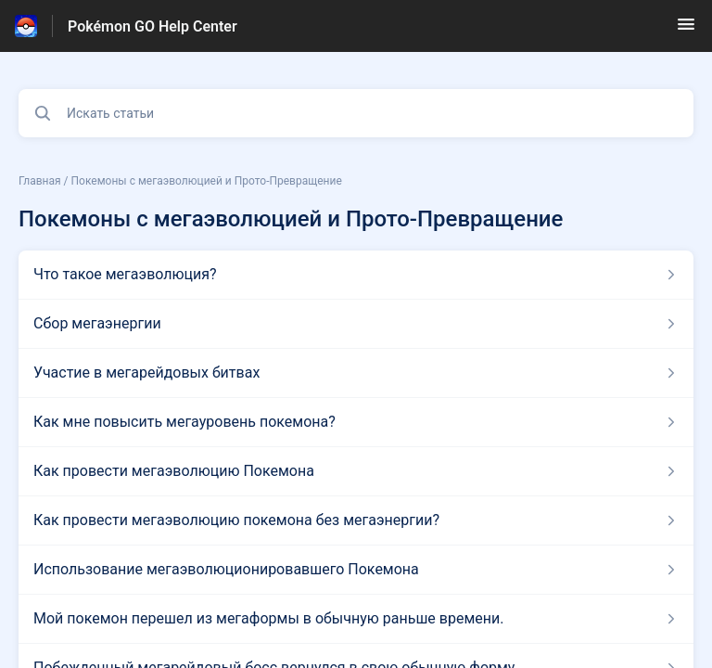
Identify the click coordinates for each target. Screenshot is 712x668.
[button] (686, 30)
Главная (40, 180)
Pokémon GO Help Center (152, 26)
